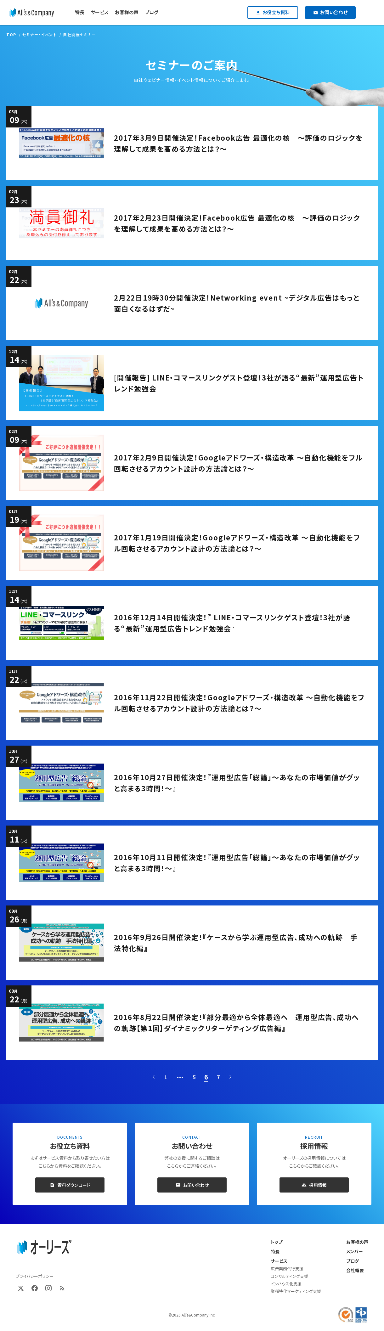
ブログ (352, 1261)
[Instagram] (48, 1288)
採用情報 (314, 1185)
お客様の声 (357, 1242)
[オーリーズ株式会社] (31, 12)
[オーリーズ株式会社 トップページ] (44, 1247)
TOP (11, 34)
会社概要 (355, 1270)
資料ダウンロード (70, 1185)
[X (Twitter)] (21, 1288)
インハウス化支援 (286, 1284)
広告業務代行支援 (287, 1269)
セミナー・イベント (39, 34)
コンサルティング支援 (289, 1276)
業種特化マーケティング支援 (296, 1291)
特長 (275, 1251)
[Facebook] (35, 1288)
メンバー (354, 1251)
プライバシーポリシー (35, 1276)
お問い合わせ (192, 1185)
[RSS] (62, 1288)
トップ (276, 1242)
